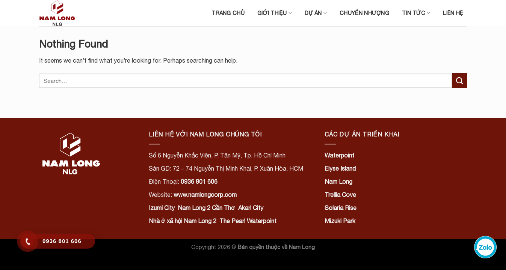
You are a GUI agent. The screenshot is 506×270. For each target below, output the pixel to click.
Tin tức (416, 12)
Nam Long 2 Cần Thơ (206, 207)
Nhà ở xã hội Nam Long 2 (182, 221)
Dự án (316, 12)
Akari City (250, 207)
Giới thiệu (274, 12)
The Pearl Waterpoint (247, 221)
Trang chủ (228, 13)
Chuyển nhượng (364, 13)
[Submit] (459, 80)
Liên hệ (453, 13)
